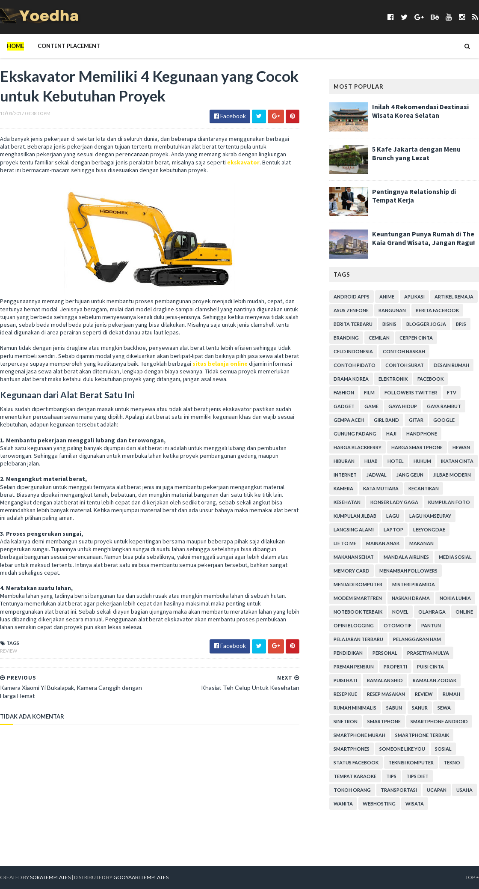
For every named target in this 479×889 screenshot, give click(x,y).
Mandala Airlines (406, 557)
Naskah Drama (411, 598)
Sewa (444, 707)
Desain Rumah (451, 365)
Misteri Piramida (413, 584)
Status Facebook (356, 762)
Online (464, 612)
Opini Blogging (354, 625)
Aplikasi (414, 296)
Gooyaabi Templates (141, 877)
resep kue (345, 694)
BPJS (461, 324)
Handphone (421, 433)
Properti (395, 666)
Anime (386, 296)
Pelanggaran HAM (417, 639)
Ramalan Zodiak (434, 680)
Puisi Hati (345, 680)
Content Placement (69, 45)
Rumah (451, 694)
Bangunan (392, 310)
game (371, 406)
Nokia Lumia (455, 598)
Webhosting (379, 803)
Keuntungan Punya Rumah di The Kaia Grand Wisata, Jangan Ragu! (423, 238)
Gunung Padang (355, 433)
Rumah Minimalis (355, 707)
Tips (391, 776)
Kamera (343, 488)
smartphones (352, 749)
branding (346, 337)
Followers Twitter (410, 392)
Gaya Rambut (444, 406)
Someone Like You (402, 749)
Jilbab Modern (452, 474)
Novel (400, 612)
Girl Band (386, 420)
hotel (395, 461)
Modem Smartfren (358, 598)
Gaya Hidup (402, 406)
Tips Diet (417, 776)
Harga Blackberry (357, 447)
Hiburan (344, 461)
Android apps (352, 296)
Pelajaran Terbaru (358, 639)
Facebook (430, 379)
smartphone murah (359, 735)
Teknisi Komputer (411, 762)
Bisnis (389, 324)
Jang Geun (409, 474)
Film (369, 392)
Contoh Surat (404, 365)
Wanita (343, 803)
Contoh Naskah (404, 351)
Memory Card (352, 570)
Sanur (420, 707)
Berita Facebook (437, 310)
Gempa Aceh (349, 420)
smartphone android (439, 721)
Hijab (371, 461)
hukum (422, 461)
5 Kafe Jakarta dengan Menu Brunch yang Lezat (416, 153)
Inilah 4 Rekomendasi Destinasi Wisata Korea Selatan (420, 110)
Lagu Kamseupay (430, 516)
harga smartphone (417, 447)
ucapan (436, 790)
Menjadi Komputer (358, 584)
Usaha (464, 790)
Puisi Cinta (430, 666)
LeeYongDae (429, 529)
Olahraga (432, 612)
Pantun (431, 625)
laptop (393, 529)
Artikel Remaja (454, 296)
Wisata (414, 803)
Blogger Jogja (426, 324)
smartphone (384, 721)
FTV (451, 392)
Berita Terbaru (353, 324)
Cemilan (379, 337)
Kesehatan (347, 502)
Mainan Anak (382, 543)
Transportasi (399, 790)
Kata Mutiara (381, 488)
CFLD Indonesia (353, 351)
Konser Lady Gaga (394, 502)
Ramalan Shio (385, 680)
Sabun (394, 707)
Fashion (344, 392)
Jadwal (377, 474)
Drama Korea (351, 379)
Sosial (443, 749)
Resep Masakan (386, 694)
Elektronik (393, 379)
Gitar (416, 420)
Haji (391, 433)
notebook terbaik (358, 612)
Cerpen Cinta (416, 337)
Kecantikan (423, 488)
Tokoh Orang (352, 790)
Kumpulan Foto (449, 502)
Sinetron (346, 721)
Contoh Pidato (355, 365)
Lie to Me (345, 543)
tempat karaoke (355, 776)
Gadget (344, 406)
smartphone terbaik (422, 735)
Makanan (421, 543)
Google (444, 420)
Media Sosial (455, 557)
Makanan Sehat (354, 557)
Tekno (452, 762)
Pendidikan (348, 653)
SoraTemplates (50, 877)
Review (8, 650)
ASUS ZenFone (351, 310)
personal (385, 653)
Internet (345, 474)
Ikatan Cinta (457, 461)
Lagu (392, 516)
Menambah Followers (408, 570)
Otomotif (397, 625)
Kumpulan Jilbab (355, 516)
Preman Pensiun (354, 666)
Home (15, 45)
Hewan (461, 447)
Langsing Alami (354, 529)
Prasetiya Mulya (428, 653)
